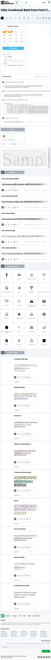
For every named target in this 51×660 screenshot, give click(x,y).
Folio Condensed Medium (9, 248)
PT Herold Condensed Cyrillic (10, 472)
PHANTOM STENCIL (7, 387)
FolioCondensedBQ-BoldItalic (10, 179)
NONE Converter (14, 636)
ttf (4, 32)
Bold (18, 65)
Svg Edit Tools (14, 631)
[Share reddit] (40, 18)
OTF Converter (33, 631)
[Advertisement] (38, 49)
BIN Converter (43, 633)
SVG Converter (43, 631)
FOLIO (9, 65)
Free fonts (7, 2)
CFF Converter (24, 634)
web (10, 32)
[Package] (19, 18)
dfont (16, 41)
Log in (43, 2)
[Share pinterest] (46, 18)
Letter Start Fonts (36, 616)
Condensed (14, 65)
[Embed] (14, 190)
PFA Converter (33, 633)
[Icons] (24, 18)
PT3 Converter (4, 634)
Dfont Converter (4, 636)
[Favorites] (6, 18)
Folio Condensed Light (8, 230)
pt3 (10, 38)
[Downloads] (9, 190)
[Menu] (26, 2)
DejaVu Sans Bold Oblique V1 (10, 444)
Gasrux (4, 500)
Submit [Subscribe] (46, 651)
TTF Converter (24, 631)
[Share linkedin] (49, 18)
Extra (21, 65)
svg (16, 32)
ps (16, 38)
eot (22, 32)
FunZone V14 (5, 416)
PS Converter (13, 634)
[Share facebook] (37, 18)
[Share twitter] (43, 18)
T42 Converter (33, 634)
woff (4, 35)
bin (4, 38)
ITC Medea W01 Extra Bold (9, 585)
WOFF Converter (14, 633)
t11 (10, 41)
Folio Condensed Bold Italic (10, 196)
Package (29, 616)
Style (20, 616)
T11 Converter (43, 634)
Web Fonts (8, 616)
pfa (22, 35)
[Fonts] (28, 18)
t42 (4, 41)
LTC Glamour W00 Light (8, 359)
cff (22, 38)
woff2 (10, 35)
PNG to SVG (3, 631)
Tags (24, 616)
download (13, 48)
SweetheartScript (7, 557)
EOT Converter (4, 633)
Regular (10, 56)
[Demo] (11, 18)
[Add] (2, 18)
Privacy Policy (33, 636)
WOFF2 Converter (24, 633)
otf (16, 35)
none (21, 41)
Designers (15, 616)
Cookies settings (44, 636)
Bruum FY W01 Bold (7, 529)
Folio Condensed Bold (8, 213)
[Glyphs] (15, 18)
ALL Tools (23, 636)
